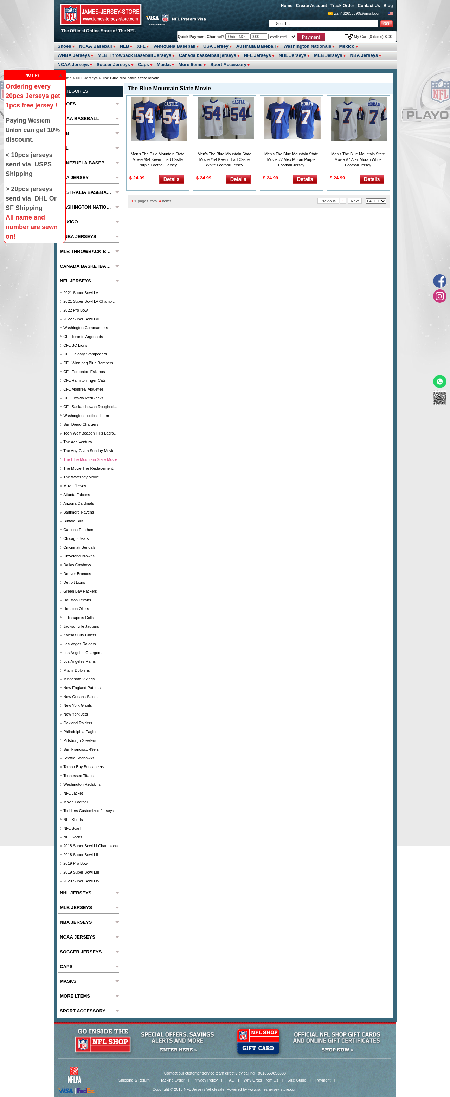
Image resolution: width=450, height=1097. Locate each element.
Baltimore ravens (78, 512)
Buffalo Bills (73, 521)
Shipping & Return (134, 1080)
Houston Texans (77, 600)
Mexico (346, 46)
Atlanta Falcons (76, 494)
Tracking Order (172, 1080)
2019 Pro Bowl (76, 863)
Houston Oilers (76, 609)
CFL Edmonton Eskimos (84, 372)
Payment (322, 1080)
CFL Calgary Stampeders (85, 354)
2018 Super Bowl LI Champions (90, 846)
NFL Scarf (72, 828)
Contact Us (369, 5)
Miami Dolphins (76, 670)
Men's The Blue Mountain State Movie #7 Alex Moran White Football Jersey (358, 159)
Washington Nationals (307, 46)
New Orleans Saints (80, 696)
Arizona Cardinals (78, 503)
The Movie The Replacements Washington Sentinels (90, 468)
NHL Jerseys (293, 55)
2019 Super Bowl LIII (81, 872)
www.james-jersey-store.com (273, 1089)
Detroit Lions (74, 582)
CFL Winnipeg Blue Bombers (88, 363)
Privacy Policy (206, 1080)
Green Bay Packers (80, 591)
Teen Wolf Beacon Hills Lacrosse (90, 433)
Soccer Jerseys (113, 64)
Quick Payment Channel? (202, 36)
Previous (328, 201)
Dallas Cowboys (77, 565)
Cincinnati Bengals (79, 547)
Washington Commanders (85, 328)
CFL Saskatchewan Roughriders (90, 407)
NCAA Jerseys (73, 64)
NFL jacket (73, 793)
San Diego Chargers (80, 424)
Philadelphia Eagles (80, 732)
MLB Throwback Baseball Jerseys (135, 55)
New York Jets (75, 714)
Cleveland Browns (79, 556)
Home (286, 5)
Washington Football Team (86, 415)
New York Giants (77, 705)
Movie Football (76, 802)
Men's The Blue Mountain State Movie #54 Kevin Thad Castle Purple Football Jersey (158, 159)
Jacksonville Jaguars (81, 626)
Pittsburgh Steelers (79, 740)
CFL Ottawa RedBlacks (83, 398)
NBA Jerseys (364, 55)
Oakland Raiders (77, 723)
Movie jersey (74, 486)
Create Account (311, 5)
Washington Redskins (82, 784)
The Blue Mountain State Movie (90, 459)
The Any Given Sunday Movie (88, 451)
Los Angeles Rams (79, 661)
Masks (164, 64)
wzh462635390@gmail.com (357, 13)
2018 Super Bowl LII (80, 855)
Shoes (64, 46)
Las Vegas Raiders (79, 644)
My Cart (373, 36)
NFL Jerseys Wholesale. (205, 1089)
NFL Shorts (73, 819)
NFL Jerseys (257, 55)
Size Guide (296, 1080)
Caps (143, 64)
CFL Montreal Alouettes (83, 389)
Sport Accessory (228, 64)
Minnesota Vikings (79, 679)
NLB (124, 46)
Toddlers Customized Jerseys (88, 811)
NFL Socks (72, 837)
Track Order (342, 5)
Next (355, 201)
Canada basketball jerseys (207, 55)
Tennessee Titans (78, 775)
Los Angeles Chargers (82, 653)
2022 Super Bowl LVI (81, 319)
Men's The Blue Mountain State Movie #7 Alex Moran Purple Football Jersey (291, 159)
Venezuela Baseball (174, 46)
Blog (388, 5)
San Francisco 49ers (81, 749)
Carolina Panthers (78, 530)
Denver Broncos (77, 574)
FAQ (230, 1080)
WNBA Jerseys (74, 55)
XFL (141, 46)
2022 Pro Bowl (76, 310)
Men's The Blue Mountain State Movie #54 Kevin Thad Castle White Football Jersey (224, 159)
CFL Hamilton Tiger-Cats (84, 380)
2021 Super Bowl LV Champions (90, 301)
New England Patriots (82, 688)
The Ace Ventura (77, 442)
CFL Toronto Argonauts (83, 336)
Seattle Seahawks (78, 758)
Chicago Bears (76, 538)
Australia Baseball (256, 46)
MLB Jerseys (328, 55)
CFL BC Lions (75, 345)
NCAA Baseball (95, 46)
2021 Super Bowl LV (80, 292)
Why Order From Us (261, 1080)
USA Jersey (216, 46)
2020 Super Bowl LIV (81, 881)
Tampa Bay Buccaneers (83, 767)
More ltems (191, 64)
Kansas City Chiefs (79, 635)
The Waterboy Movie (81, 477)
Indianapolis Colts (78, 617)
